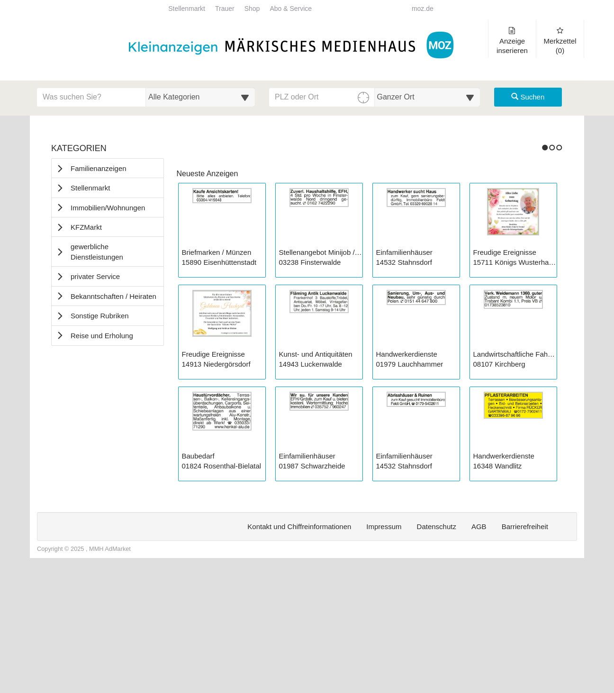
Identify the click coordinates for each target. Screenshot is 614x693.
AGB (479, 656)
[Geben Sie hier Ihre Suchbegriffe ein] (91, 97)
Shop (252, 8)
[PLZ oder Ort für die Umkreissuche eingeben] (322, 97)
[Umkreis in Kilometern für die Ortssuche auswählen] (427, 97)
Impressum (383, 656)
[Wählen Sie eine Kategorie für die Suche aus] (200, 97)
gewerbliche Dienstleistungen (97, 252)
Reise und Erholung (102, 336)
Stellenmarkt (186, 8)
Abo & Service (291, 8)
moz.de (422, 8)
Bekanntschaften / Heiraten (113, 296)
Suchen (527, 97)
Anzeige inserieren (512, 40)
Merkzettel (560, 40)
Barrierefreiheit (525, 656)
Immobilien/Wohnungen (108, 208)
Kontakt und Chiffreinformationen (299, 656)
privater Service (95, 276)
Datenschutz (436, 656)
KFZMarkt (86, 227)
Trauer (225, 8)
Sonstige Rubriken (100, 316)
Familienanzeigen (98, 168)
